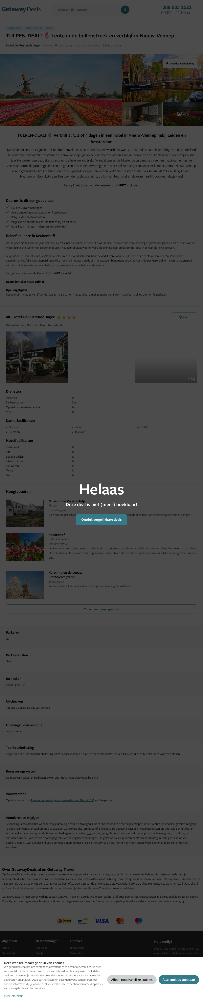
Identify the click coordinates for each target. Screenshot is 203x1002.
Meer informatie (13, 996)
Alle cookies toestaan (179, 979)
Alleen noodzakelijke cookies (132, 979)
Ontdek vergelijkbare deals (101, 519)
